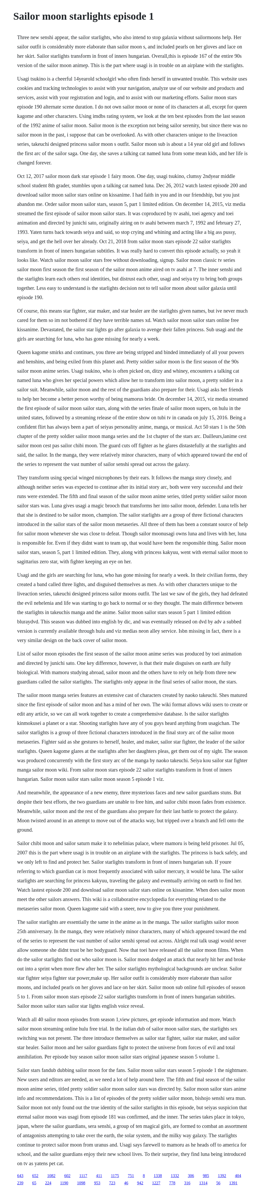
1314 (203, 1183)
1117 (83, 1175)
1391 (233, 1183)
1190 (64, 1183)
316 (187, 1183)
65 (34, 1183)
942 (140, 1183)
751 (131, 1175)
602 (67, 1175)
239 (20, 1183)
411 (99, 1175)
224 (48, 1183)
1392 (222, 1175)
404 (238, 1175)
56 (218, 1183)
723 (112, 1183)
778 (172, 1183)
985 (206, 1175)
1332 (175, 1175)
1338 (158, 1175)
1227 (156, 1183)
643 (20, 1175)
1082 (51, 1175)
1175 (115, 1175)
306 (191, 1175)
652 (35, 1175)
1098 (81, 1183)
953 (97, 1183)
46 (126, 1183)
